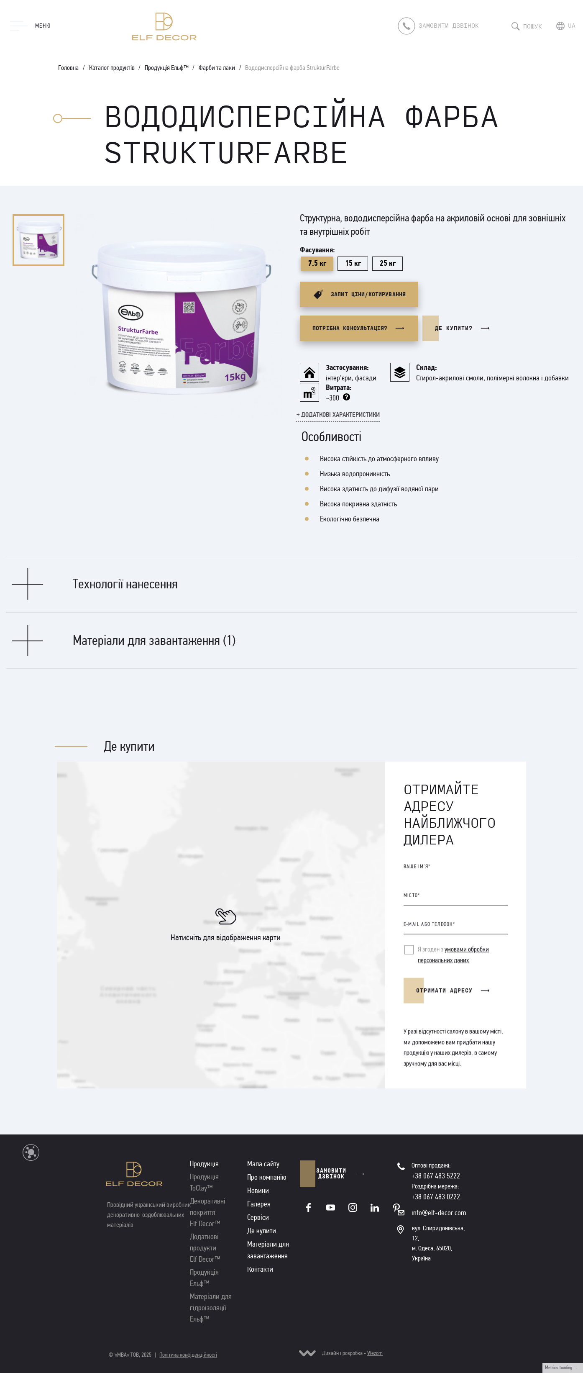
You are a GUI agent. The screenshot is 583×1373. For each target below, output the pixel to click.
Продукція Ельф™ (167, 68)
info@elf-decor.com (439, 1212)
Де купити (261, 1230)
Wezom (375, 1353)
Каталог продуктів (112, 68)
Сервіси (258, 1217)
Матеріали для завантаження (268, 1250)
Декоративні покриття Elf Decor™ (207, 1212)
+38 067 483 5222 (436, 1176)
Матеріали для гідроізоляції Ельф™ (211, 1308)
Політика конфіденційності (188, 1354)
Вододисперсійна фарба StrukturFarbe (292, 68)
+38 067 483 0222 (436, 1196)
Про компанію (266, 1177)
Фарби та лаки (217, 68)
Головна (68, 68)
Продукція (204, 1163)
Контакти (260, 1269)
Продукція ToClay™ (204, 1182)
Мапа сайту (263, 1163)
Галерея (259, 1204)
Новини (258, 1190)
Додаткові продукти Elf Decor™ (205, 1248)
